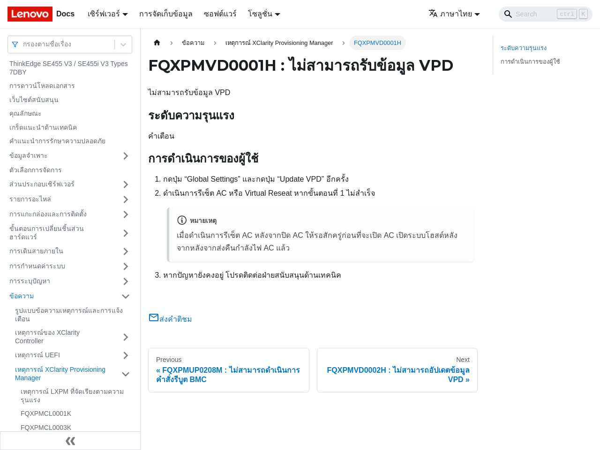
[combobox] (24, 44)
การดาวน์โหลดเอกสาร (42, 85)
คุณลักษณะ (25, 113)
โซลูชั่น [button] (260, 14)
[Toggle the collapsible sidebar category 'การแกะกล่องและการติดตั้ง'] (125, 214)
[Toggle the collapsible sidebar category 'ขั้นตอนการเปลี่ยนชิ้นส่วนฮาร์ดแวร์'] (125, 233)
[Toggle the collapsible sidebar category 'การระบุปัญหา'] (125, 281)
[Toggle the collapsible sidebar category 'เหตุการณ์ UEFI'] (125, 355)
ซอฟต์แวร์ (220, 14)
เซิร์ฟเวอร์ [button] (104, 14)
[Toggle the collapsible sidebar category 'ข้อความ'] (125, 296)
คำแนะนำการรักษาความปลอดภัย (57, 141)
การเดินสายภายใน (36, 251)
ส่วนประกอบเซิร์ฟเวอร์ (42, 184)
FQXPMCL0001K (46, 413)
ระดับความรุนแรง (524, 48)
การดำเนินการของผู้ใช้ (530, 61)
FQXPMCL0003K (46, 427)
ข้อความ (21, 296)
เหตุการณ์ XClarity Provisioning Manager (60, 374)
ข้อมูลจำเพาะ (28, 155)
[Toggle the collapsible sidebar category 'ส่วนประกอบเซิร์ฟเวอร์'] (125, 184)
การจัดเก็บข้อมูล (166, 14)
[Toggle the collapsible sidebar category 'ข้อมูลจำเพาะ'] (125, 155)
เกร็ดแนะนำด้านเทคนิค (43, 127)
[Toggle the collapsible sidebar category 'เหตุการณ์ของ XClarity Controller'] (125, 337)
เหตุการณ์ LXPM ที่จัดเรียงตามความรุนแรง (72, 396)
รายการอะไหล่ (30, 199)
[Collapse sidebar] (70, 440)
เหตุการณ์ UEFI (37, 355)
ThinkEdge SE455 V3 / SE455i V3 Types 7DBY (68, 68)
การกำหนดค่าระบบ (37, 266)
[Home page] (157, 43)
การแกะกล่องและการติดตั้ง (48, 214)
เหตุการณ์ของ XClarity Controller (47, 337)
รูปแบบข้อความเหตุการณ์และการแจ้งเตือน (69, 315)
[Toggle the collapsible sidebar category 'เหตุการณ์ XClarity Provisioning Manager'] (125, 374)
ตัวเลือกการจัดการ (35, 170)
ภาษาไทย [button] (450, 14)
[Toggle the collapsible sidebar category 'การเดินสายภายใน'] (125, 251)
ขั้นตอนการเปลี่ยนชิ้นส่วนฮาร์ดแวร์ (46, 233)
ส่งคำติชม (170, 319)
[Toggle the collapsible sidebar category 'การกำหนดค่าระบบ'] (125, 266)
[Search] (545, 14)
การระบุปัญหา (29, 281)
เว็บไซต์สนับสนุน (34, 99)
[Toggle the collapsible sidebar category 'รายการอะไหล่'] (125, 199)
